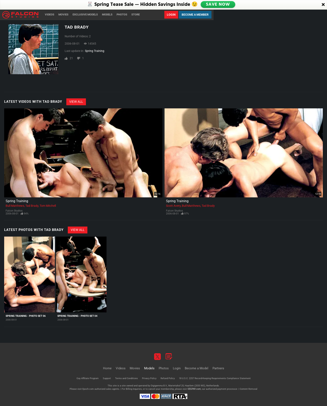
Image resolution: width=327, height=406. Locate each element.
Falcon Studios (14, 210)
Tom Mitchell (48, 205)
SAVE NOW (218, 4)
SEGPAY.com (194, 389)
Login (171, 14)
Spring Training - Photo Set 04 (77, 316)
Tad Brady (31, 205)
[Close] (323, 5)
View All (76, 102)
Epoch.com (88, 389)
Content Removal (248, 389)
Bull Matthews (15, 205)
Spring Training (94, 51)
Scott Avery (173, 205)
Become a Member (195, 14)
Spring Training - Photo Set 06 (26, 316)
